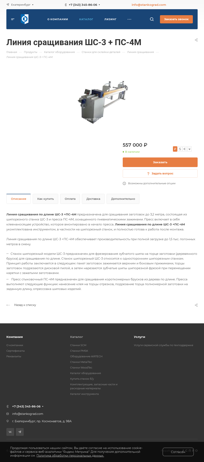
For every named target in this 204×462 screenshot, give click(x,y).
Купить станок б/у (82, 378)
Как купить (45, 199)
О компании (14, 345)
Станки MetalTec (81, 361)
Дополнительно (123, 199)
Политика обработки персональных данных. (70, 455)
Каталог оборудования (85, 373)
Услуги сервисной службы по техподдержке (163, 345)
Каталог (76, 337)
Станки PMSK (79, 350)
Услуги (139, 337)
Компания (14, 337)
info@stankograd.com (149, 5)
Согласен (178, 452)
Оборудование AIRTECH (86, 356)
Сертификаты (15, 350)
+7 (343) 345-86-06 (83, 5)
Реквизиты (13, 356)
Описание (18, 199)
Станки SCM (78, 345)
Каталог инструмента (84, 393)
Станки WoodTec (81, 367)
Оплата (70, 199)
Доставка (93, 199)
